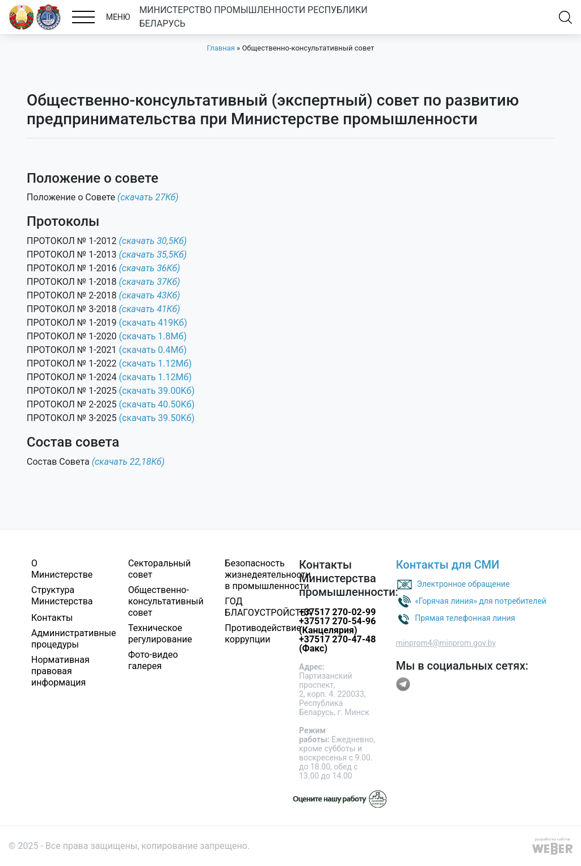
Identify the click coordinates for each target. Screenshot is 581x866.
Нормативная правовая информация (60, 671)
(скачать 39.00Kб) (157, 390)
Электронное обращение (463, 583)
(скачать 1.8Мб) (153, 336)
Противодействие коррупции (263, 634)
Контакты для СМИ (448, 564)
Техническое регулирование (160, 634)
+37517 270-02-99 (337, 612)
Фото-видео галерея (153, 660)
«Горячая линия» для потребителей (480, 601)
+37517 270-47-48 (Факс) (337, 644)
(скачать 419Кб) (153, 322)
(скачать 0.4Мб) (153, 349)
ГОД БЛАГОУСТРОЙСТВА (268, 607)
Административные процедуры (73, 639)
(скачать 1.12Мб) (155, 363)
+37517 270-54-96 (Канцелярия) (337, 626)
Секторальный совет (159, 569)
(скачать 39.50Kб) (157, 418)
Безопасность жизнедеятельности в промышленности (267, 574)
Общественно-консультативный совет (166, 601)
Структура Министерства (62, 596)
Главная (220, 48)
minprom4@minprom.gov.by (446, 643)
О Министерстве (61, 569)
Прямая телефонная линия (465, 618)
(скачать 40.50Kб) (157, 404)
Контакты (52, 617)
